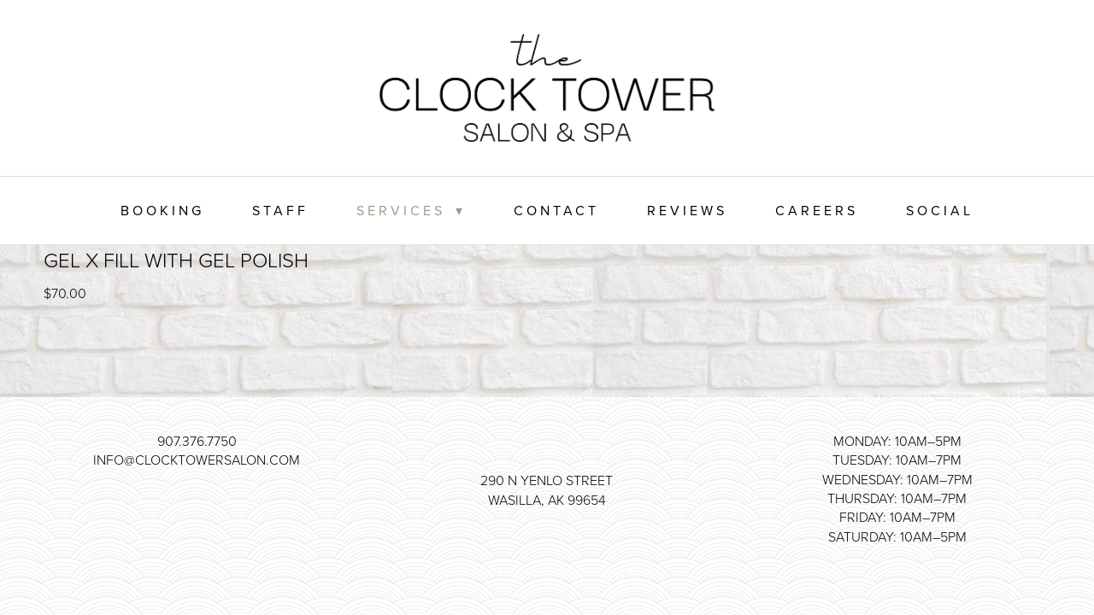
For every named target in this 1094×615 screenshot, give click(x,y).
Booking (162, 210)
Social (939, 210)
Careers (816, 210)
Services (410, 210)
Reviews (687, 210)
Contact (556, 210)
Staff (280, 210)
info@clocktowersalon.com (196, 459)
